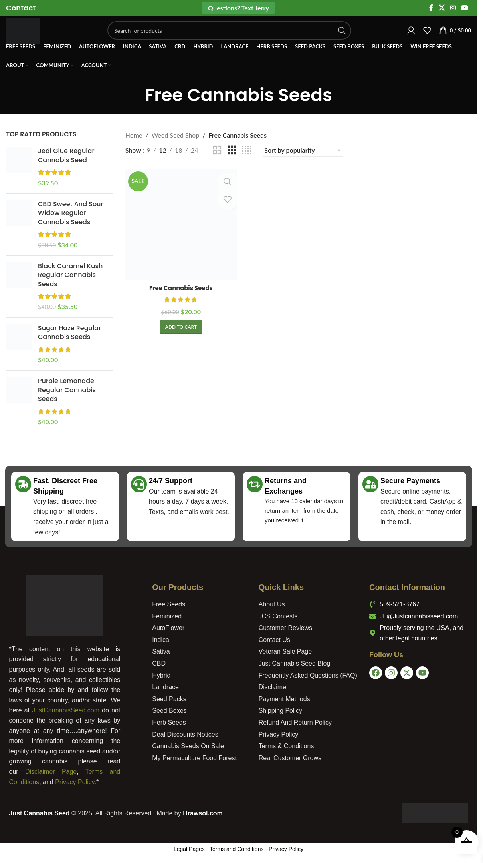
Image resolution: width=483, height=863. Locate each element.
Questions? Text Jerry (238, 8)
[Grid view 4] (246, 150)
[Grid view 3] (232, 150)
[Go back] (135, 96)
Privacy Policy (74, 782)
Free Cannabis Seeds (180, 286)
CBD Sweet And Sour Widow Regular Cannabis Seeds (70, 213)
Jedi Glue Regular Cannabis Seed (66, 155)
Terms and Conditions (236, 849)
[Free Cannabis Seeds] (180, 224)
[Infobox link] (21, 7)
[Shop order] (303, 150)
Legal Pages (189, 849)
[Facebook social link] (431, 8)
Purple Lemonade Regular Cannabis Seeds (67, 390)
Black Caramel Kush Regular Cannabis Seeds (70, 275)
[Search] (235, 36)
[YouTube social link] (465, 8)
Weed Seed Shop (176, 135)
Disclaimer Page (51, 771)
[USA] (420, 722)
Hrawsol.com (203, 813)
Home (134, 135)
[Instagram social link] (452, 8)
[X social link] (441, 8)
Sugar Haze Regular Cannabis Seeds (69, 332)
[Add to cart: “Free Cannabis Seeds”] (180, 325)
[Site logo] (29, 35)
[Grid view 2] (217, 150)
